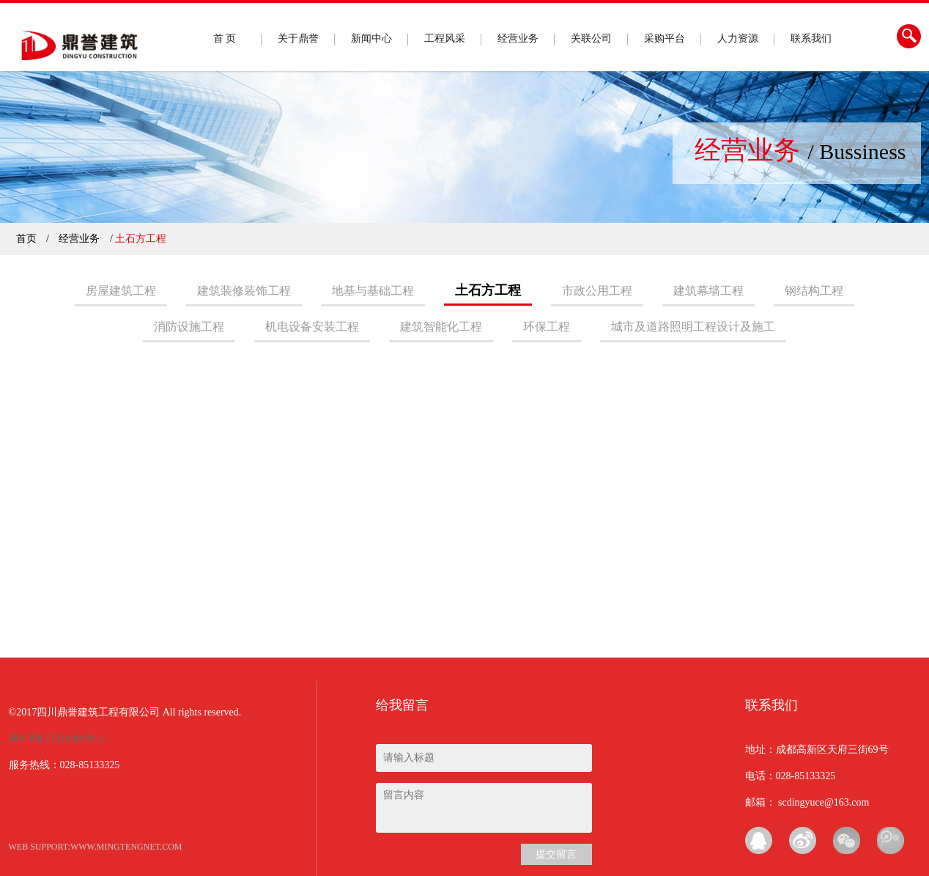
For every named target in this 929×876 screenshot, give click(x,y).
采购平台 (664, 38)
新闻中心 (371, 38)
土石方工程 (488, 290)
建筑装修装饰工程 (244, 290)
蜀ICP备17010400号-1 (57, 738)
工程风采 (444, 38)
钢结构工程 (814, 290)
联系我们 (811, 38)
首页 (26, 238)
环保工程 (546, 326)
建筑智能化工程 (441, 326)
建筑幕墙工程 (708, 290)
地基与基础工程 (373, 290)
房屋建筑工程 (121, 290)
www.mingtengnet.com (126, 847)
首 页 (225, 38)
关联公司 (591, 38)
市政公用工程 (597, 290)
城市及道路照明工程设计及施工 (693, 326)
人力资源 (737, 38)
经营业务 (517, 38)
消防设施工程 (189, 326)
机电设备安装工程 (312, 326)
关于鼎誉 (298, 38)
